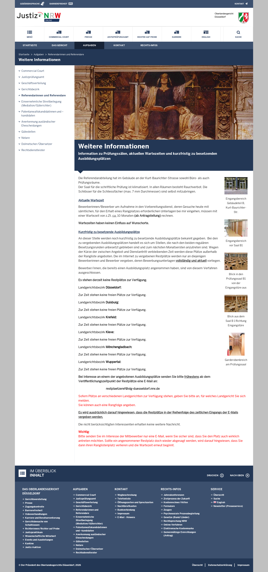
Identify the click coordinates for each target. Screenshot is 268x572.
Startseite (30, 45)
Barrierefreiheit (58, 4)
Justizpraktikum (34, 532)
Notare (25, 138)
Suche (238, 37)
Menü (29, 37)
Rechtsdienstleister (33, 150)
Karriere (176, 37)
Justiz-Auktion (33, 547)
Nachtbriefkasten (126, 506)
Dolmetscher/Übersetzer (36, 144)
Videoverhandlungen (36, 514)
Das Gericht (59, 45)
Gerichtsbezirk (30, 89)
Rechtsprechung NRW (175, 521)
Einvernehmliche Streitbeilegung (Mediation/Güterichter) (41, 103)
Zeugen (168, 509)
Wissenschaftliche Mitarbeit (40, 536)
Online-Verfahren (173, 524)
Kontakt (239, 4)
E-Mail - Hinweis (126, 517)
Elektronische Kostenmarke (179, 528)
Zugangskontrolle (34, 506)
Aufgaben (89, 45)
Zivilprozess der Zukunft (177, 498)
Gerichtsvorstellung (36, 499)
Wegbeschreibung (127, 495)
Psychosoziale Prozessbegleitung (182, 513)
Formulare (169, 506)
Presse (88, 37)
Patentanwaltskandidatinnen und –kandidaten (42, 113)
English (206, 37)
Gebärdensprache (30, 4)
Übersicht (218, 495)
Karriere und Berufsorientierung (42, 517)
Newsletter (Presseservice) (228, 506)
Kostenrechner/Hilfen (176, 502)
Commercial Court (59, 37)
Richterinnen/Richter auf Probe (42, 528)
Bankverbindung (126, 509)
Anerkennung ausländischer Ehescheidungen (38, 123)
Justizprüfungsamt (117, 37)
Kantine (29, 543)
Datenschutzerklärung (220, 565)
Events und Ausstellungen (39, 539)
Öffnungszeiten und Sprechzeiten (135, 502)
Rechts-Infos (149, 45)
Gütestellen (28, 131)
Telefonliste (124, 498)
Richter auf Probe (147, 37)
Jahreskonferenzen (174, 495)
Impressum (123, 513)
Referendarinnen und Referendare (66, 54)
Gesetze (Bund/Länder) (176, 517)
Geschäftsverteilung (33, 83)
